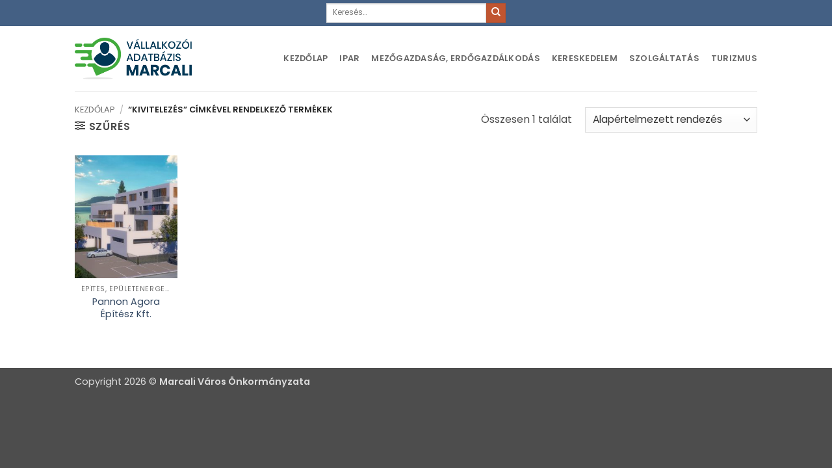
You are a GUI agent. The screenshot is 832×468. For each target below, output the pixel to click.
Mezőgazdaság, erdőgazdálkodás (455, 58)
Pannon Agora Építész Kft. (126, 308)
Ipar (349, 58)
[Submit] (496, 13)
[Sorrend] (671, 120)
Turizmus (734, 58)
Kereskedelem (585, 58)
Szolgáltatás (664, 58)
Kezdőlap (305, 58)
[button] (102, 126)
